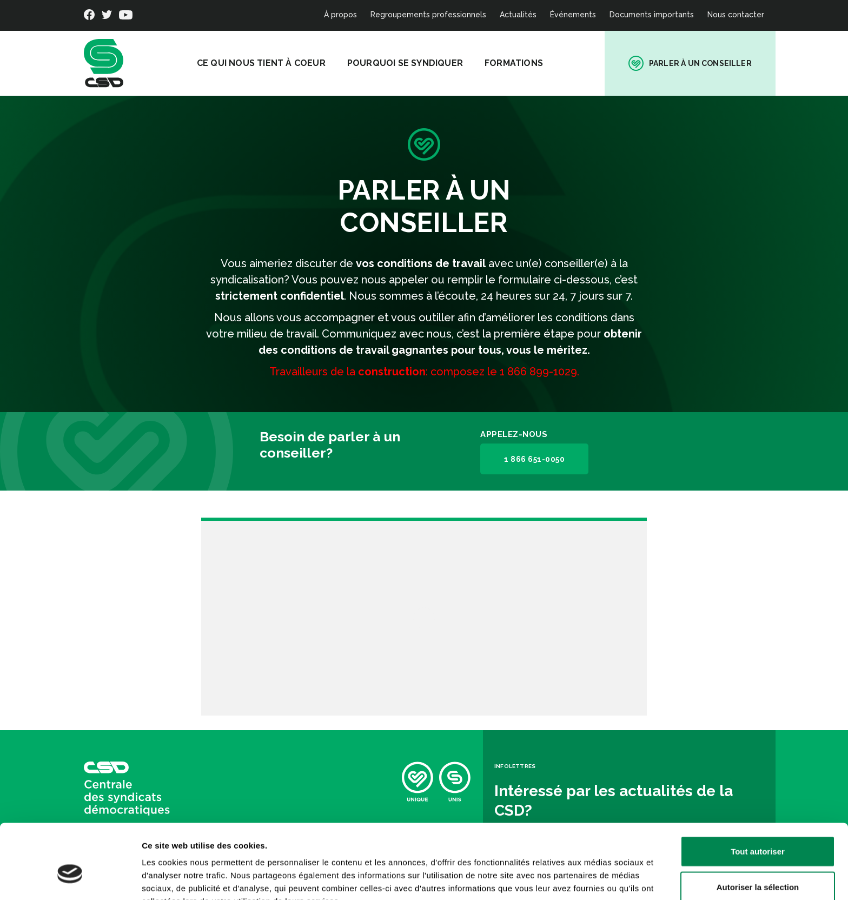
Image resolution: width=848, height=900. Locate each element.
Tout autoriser (758, 793)
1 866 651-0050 (534, 459)
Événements (573, 14)
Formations (517, 63)
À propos (340, 14)
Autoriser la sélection (758, 829)
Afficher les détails (595, 878)
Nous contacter (735, 14)
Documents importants (652, 14)
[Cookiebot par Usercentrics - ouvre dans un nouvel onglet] (70, 879)
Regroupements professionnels (428, 14)
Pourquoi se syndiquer (409, 63)
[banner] (103, 63)
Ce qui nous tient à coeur (265, 63)
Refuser (758, 864)
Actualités (518, 14)
